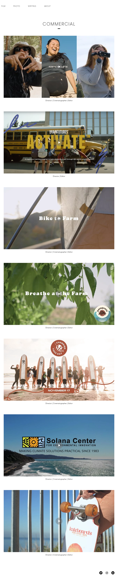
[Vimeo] (100, 572)
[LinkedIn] (112, 572)
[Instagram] (106, 572)
